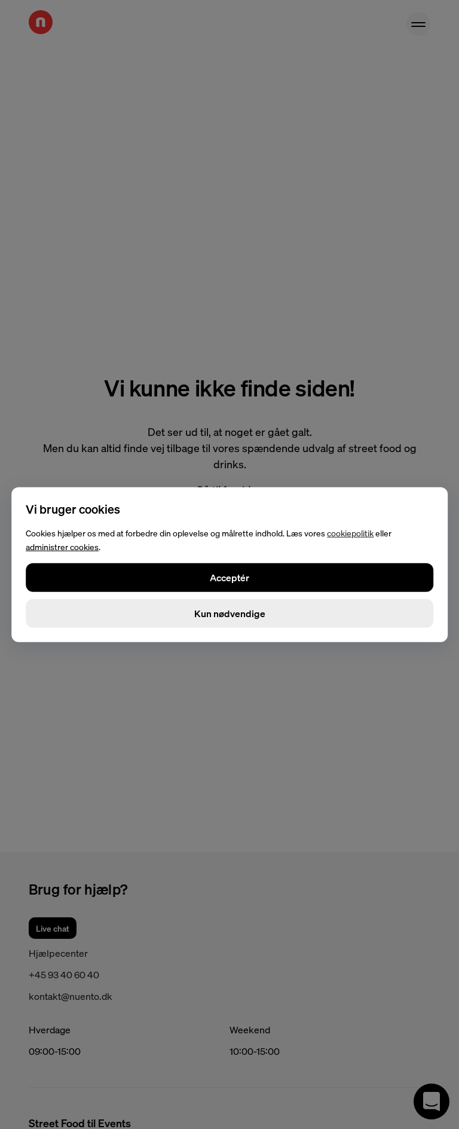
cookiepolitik (350, 532)
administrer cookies (62, 546)
